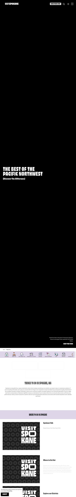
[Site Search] (64, 4)
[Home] (12, 4)
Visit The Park (68, 344)
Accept (5, 494)
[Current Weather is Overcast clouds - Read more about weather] (67, 4)
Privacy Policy (9, 491)
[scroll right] (75, 354)
